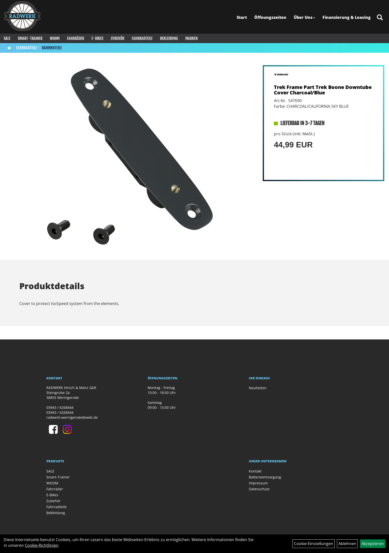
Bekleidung (169, 38)
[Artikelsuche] (380, 18)
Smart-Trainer (30, 38)
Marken (191, 38)
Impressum (258, 483)
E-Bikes (97, 38)
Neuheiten (257, 388)
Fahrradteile (142, 38)
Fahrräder (75, 38)
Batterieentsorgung (265, 477)
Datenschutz (259, 489)
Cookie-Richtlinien (41, 545)
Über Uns (304, 17)
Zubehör (117, 38)
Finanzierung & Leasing (347, 17)
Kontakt (255, 471)
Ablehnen (347, 543)
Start (242, 17)
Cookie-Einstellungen (313, 543)
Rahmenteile (52, 47)
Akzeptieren (372, 543)
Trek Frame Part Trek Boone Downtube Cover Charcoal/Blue (323, 90)
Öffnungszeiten (270, 17)
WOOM (55, 38)
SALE (7, 38)
